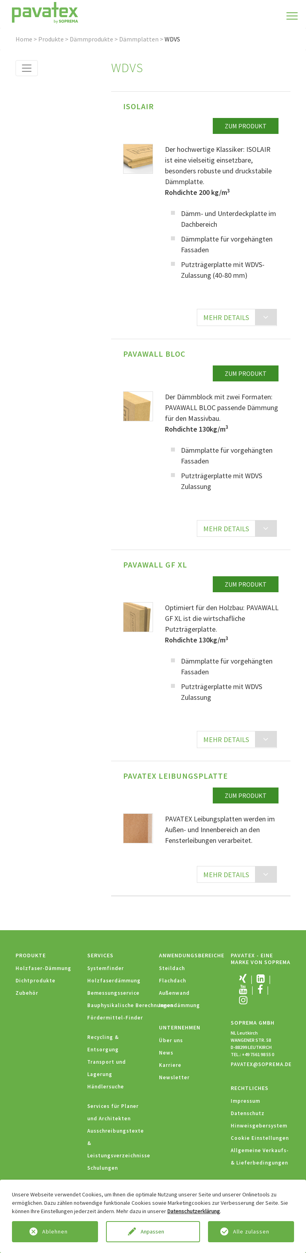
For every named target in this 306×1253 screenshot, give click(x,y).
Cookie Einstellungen (260, 1138)
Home (24, 39)
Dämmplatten (139, 39)
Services (100, 955)
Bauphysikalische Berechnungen (130, 1005)
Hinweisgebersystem (259, 1125)
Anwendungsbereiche (191, 955)
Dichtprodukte (35, 980)
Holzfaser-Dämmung (43, 968)
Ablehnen (55, 1231)
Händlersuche (105, 1086)
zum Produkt (246, 126)
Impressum (245, 1101)
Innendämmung (179, 1005)
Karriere (170, 1065)
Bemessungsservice (113, 993)
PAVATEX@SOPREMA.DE (261, 1064)
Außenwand (174, 993)
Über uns (171, 1040)
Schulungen (102, 1168)
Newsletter (174, 1077)
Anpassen (153, 1231)
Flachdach (172, 980)
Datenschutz (248, 1113)
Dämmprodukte (91, 39)
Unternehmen (179, 1027)
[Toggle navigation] (27, 68)
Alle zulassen (251, 1231)
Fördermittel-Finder (115, 1017)
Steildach (172, 968)
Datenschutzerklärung (193, 1211)
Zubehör (27, 993)
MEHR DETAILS (226, 317)
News (166, 1052)
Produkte (51, 39)
